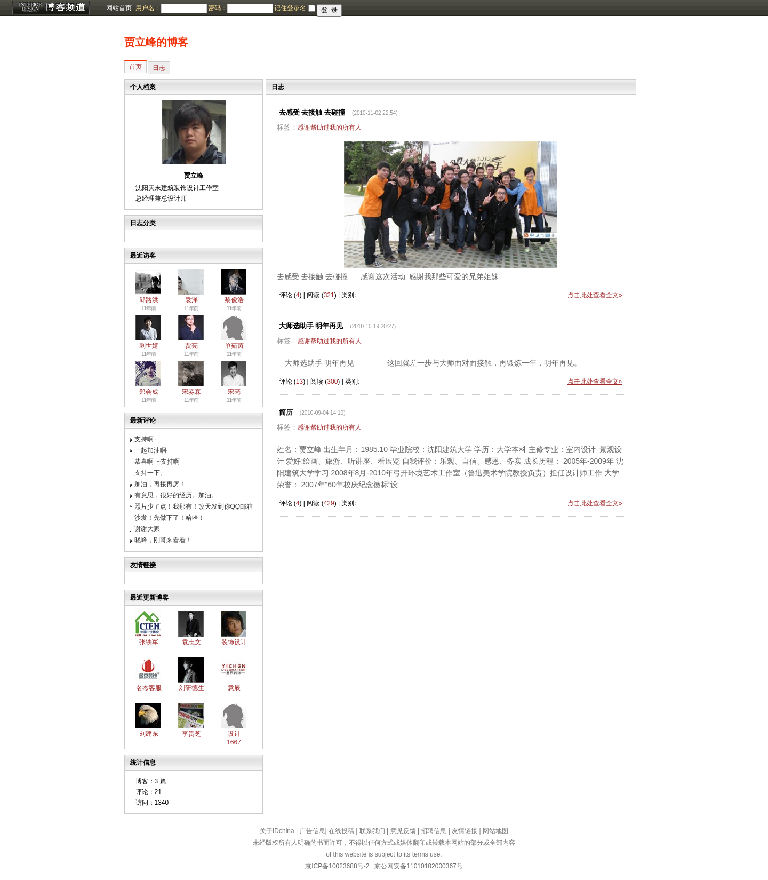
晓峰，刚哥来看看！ (163, 540)
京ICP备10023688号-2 (337, 866)
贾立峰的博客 (156, 42)
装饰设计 (234, 642)
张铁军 (148, 642)
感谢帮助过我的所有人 (330, 127)
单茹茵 (234, 346)
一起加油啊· (151, 450)
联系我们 (372, 831)
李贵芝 (191, 734)
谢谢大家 (147, 529)
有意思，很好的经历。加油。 (176, 495)
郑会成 (148, 391)
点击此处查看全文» (594, 295)
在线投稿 (341, 831)
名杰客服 (149, 688)
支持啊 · (145, 439)
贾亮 (191, 346)
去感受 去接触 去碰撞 (312, 112)
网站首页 (119, 8)
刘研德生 (191, 688)
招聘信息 (433, 831)
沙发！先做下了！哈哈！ (169, 517)
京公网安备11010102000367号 (418, 866)
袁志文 (191, 642)
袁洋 (191, 300)
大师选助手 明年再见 (311, 326)
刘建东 (148, 734)
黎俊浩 (234, 300)
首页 (135, 66)
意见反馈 (403, 831)
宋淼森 (191, 391)
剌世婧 (148, 346)
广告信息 (312, 831)
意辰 (234, 688)
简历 (286, 412)
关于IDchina (277, 831)
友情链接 (464, 831)
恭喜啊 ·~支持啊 (157, 461)
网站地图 (495, 831)
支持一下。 (150, 473)
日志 (159, 68)
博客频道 (50, 8)
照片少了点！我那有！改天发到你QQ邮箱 (193, 506)
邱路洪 (148, 300)
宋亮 (234, 391)
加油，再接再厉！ (160, 484)
